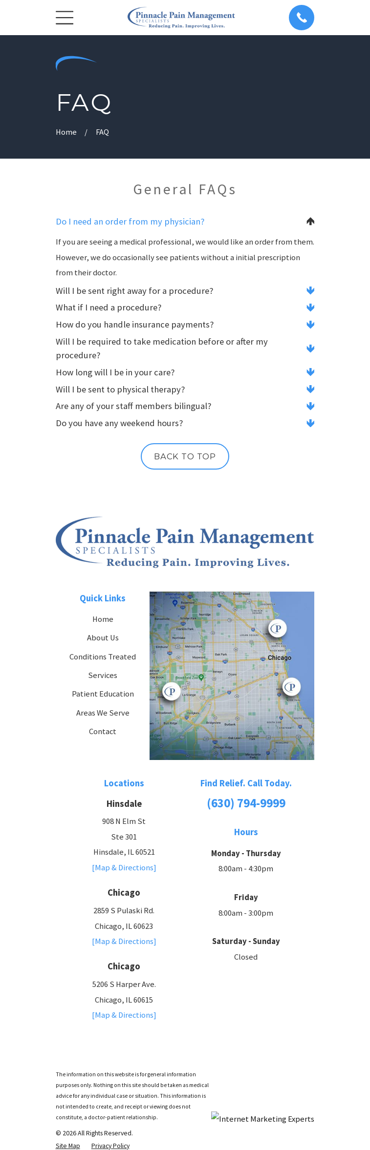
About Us (103, 638)
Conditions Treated (102, 657)
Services (102, 676)
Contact (102, 732)
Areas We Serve (103, 713)
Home (102, 620)
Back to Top (185, 457)
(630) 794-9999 (246, 803)
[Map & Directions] (124, 868)
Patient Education (103, 694)
